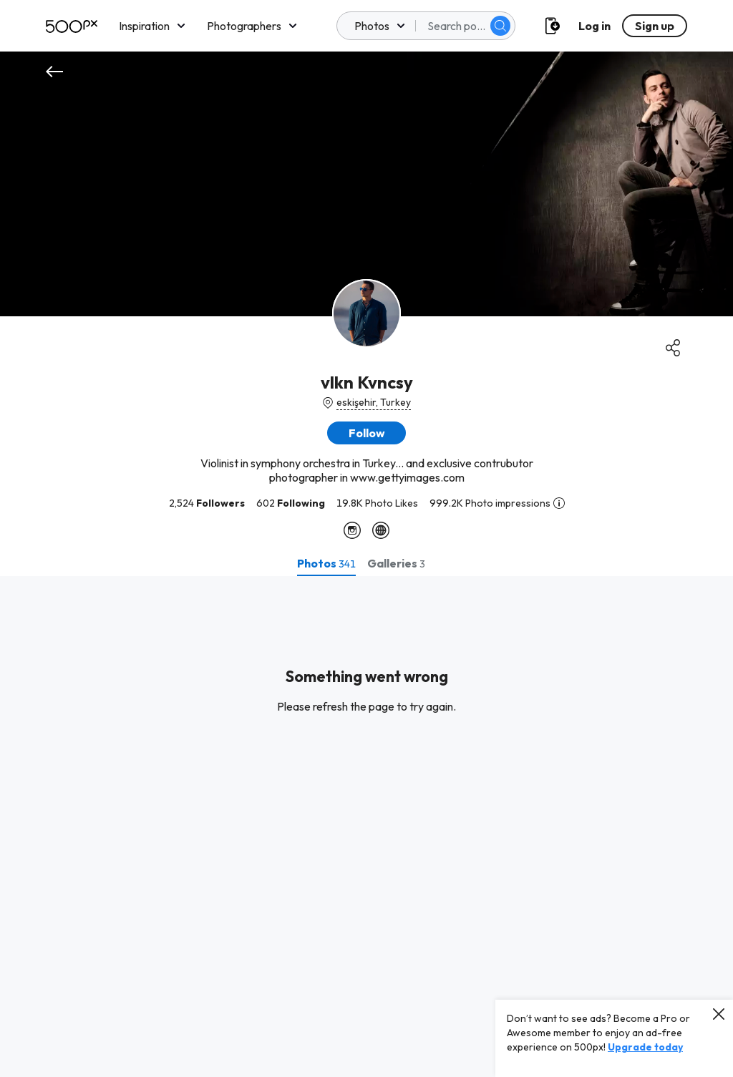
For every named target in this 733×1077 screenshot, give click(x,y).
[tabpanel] (366, 826)
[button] (366, 432)
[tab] (326, 563)
